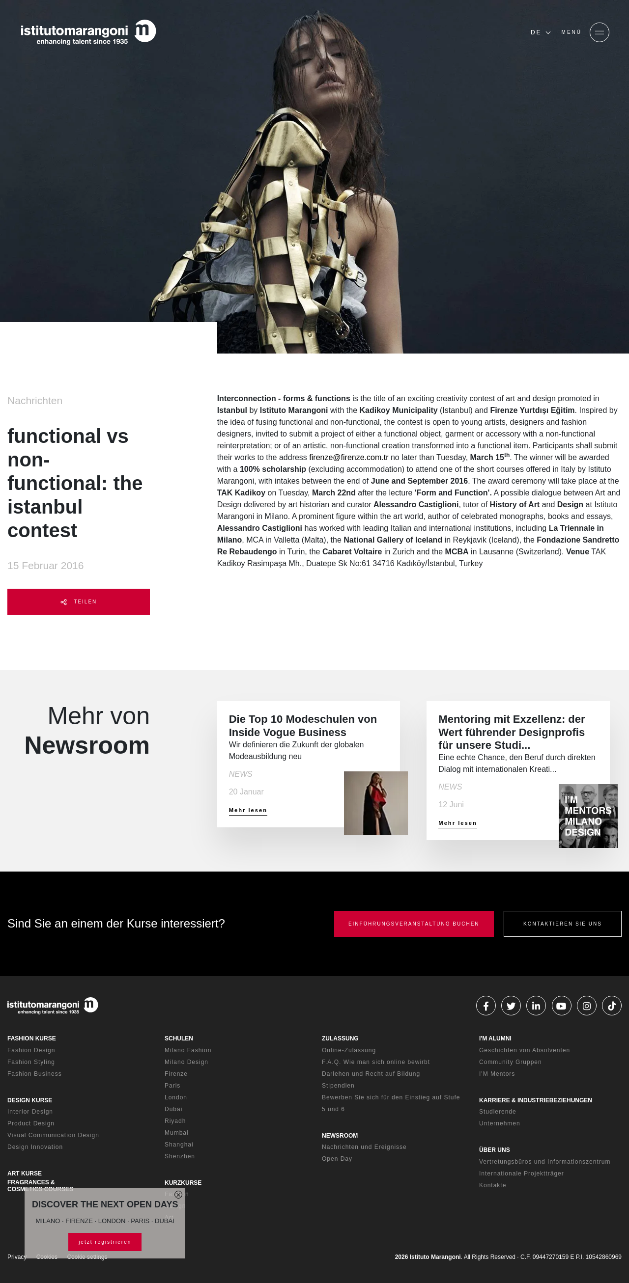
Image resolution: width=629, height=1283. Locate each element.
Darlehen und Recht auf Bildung (371, 1073)
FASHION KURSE (31, 1038)
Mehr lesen (248, 810)
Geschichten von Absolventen (524, 1050)
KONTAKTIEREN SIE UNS (562, 924)
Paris (172, 1085)
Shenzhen (180, 1156)
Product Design (31, 1123)
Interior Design (30, 1111)
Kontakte (492, 1185)
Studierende (497, 1111)
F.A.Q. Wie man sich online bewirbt (376, 1062)
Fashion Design (31, 1050)
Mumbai (177, 1132)
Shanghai (179, 1144)
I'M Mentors (497, 1073)
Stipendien (338, 1085)
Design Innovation (35, 1147)
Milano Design (186, 1062)
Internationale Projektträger (521, 1173)
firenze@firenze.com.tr (348, 457)
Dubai (173, 1109)
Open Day (337, 1158)
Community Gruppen (510, 1062)
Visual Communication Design (53, 1135)
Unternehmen (499, 1123)
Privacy (17, 1257)
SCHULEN (179, 1038)
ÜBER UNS (494, 1150)
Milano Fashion (188, 1050)
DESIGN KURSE (29, 1100)
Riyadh (175, 1121)
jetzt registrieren (105, 1242)
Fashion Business (34, 1073)
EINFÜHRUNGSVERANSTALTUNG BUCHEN (414, 924)
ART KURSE (24, 1173)
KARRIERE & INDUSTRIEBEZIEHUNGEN (535, 1100)
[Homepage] (88, 32)
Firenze (176, 1073)
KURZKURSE (183, 1182)
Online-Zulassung (349, 1050)
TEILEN (78, 602)
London (176, 1097)
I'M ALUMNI (495, 1038)
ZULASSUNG (340, 1038)
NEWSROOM (340, 1135)
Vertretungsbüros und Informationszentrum (544, 1161)
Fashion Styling (31, 1062)
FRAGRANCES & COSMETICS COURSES (40, 1186)
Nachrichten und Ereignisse (364, 1147)
